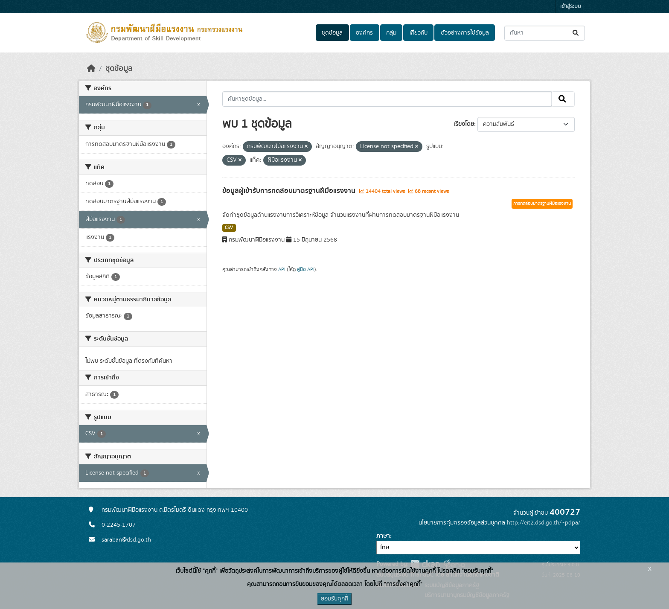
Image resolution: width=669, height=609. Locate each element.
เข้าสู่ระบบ (570, 7)
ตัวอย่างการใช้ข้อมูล (465, 33)
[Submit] (576, 33)
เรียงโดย (464, 124)
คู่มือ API (305, 269)
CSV (229, 227)
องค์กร (364, 33)
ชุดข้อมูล (332, 33)
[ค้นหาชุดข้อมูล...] (544, 33)
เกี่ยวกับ (419, 33)
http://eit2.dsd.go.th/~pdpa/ (543, 523)
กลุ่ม (391, 33)
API (281, 269)
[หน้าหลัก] (91, 68)
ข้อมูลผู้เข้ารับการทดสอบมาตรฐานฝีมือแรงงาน (289, 190)
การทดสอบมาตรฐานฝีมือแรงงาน (542, 204)
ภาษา (383, 536)
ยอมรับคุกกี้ (334, 598)
